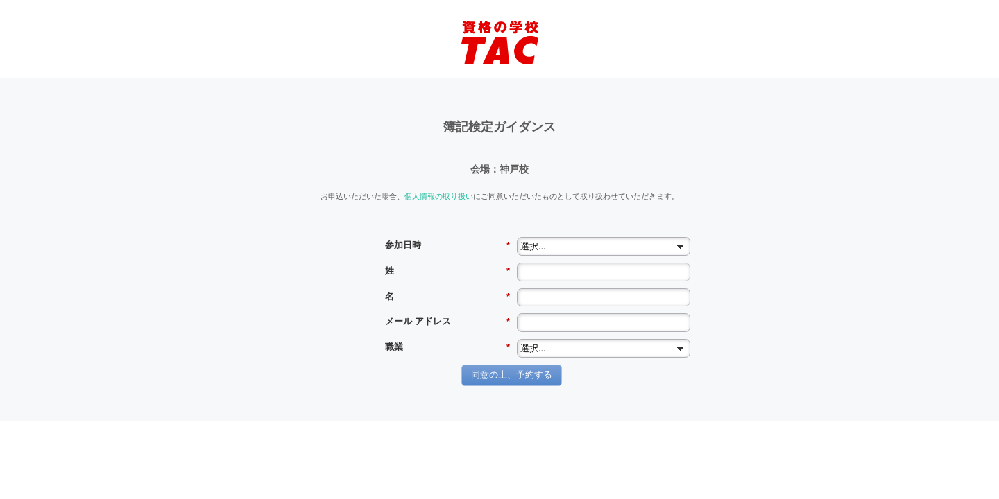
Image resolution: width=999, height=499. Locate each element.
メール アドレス (447, 321)
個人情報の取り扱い (438, 195)
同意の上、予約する (511, 374)
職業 (447, 347)
